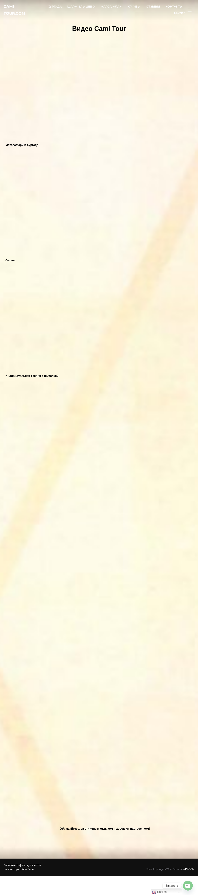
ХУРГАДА (55, 8)
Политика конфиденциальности (22, 865)
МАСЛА (179, 15)
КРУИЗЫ (134, 8)
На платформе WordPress (19, 869)
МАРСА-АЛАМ (111, 8)
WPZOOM (188, 869)
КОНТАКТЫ (174, 8)
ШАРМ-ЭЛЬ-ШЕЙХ (81, 8)
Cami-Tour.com (17, 11)
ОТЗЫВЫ (153, 8)
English (159, 892)
